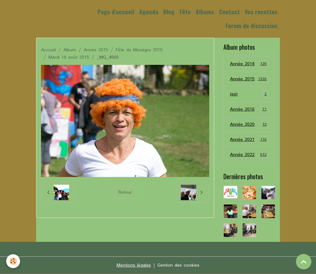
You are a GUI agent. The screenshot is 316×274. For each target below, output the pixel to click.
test (249, 94)
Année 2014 (249, 64)
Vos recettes (261, 11)
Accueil (48, 50)
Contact (229, 11)
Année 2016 (249, 109)
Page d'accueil (116, 11)
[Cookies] (13, 261)
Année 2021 (249, 139)
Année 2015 (96, 50)
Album (69, 50)
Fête (185, 11)
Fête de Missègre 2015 (139, 50)
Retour (125, 192)
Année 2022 (249, 154)
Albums (205, 11)
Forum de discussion (251, 25)
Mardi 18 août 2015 (68, 57)
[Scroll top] (303, 261)
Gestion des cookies (178, 265)
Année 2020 (249, 124)
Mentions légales (134, 265)
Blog (169, 11)
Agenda (148, 11)
